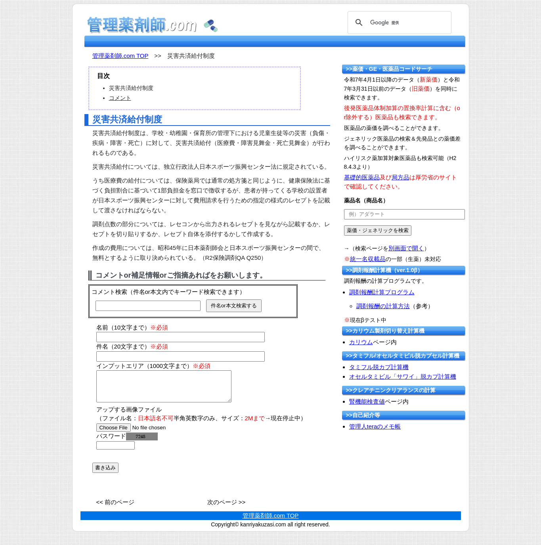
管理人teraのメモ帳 (375, 426)
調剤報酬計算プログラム (382, 292)
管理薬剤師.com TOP (120, 55)
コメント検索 (109, 291)
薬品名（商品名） (366, 200)
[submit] (377, 230)
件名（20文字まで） (132, 346)
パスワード (127, 441)
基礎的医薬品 (362, 177)
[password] (115, 451)
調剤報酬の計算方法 (383, 306)
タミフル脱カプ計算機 (379, 367)
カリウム (361, 342)
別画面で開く (406, 248)
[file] (146, 433)
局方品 (400, 177)
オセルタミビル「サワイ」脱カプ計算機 (402, 376)
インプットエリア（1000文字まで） (153, 365)
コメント (120, 98)
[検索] (398, 22)
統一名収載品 (368, 258)
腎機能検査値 (367, 401)
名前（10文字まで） (132, 327)
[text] (404, 214)
